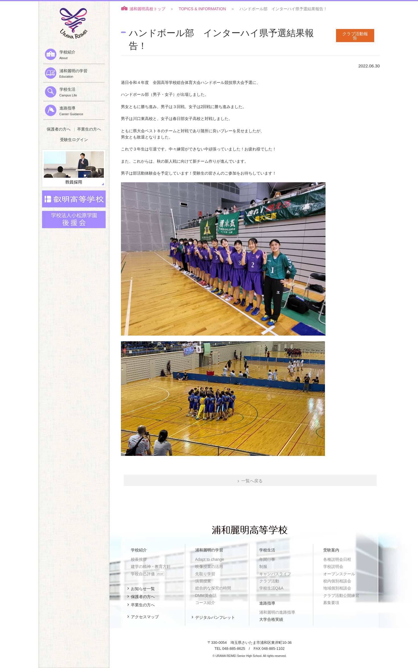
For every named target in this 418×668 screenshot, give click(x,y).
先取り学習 (205, 574)
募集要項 (331, 602)
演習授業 (203, 581)
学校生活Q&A (271, 588)
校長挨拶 (139, 559)
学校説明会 (333, 566)
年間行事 (267, 559)
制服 (263, 566)
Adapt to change (209, 559)
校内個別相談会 (337, 581)
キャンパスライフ (275, 574)
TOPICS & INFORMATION (202, 9)
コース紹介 (205, 602)
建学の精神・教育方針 (151, 566)
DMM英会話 (206, 595)
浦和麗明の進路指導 (277, 612)
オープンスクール (339, 574)
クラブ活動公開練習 (341, 595)
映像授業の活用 (209, 566)
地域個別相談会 (337, 588)
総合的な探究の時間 (213, 588)
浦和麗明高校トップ (147, 9)
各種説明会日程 (337, 559)
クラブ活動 (269, 581)
